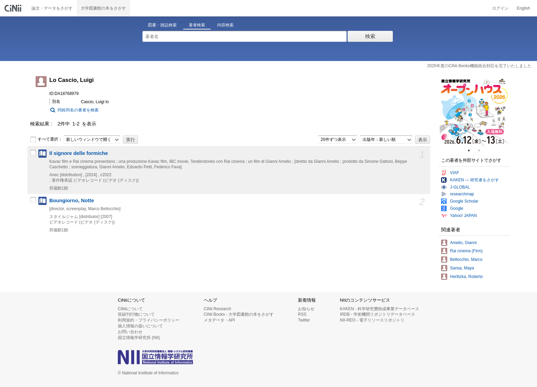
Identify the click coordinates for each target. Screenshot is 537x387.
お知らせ (306, 308)
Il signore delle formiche (78, 153)
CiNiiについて (130, 308)
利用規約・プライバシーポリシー (148, 320)
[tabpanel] (474, 112)
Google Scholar (464, 201)
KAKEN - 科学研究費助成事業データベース (379, 308)
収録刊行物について (136, 314)
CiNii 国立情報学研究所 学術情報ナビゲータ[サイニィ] (13, 8)
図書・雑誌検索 (162, 25)
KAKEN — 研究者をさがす (474, 180)
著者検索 (197, 25)
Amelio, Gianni (463, 242)
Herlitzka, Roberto (466, 276)
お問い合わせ (130, 331)
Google (456, 208)
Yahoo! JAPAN (463, 215)
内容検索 (225, 25)
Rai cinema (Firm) (466, 251)
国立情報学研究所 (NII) (139, 337)
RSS (302, 314)
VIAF (454, 172)
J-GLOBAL (460, 187)
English (523, 8)
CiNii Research (217, 308)
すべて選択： (46, 139)
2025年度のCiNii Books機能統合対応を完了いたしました (479, 65)
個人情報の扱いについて (140, 326)
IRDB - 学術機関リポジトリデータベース (377, 314)
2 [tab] (481, 150)
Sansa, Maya (462, 268)
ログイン (500, 8)
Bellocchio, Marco (466, 259)
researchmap (462, 194)
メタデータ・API (219, 320)
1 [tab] (471, 150)
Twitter (304, 320)
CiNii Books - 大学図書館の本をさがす (239, 314)
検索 (370, 36)
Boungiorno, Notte (71, 200)
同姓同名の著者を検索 (78, 110)
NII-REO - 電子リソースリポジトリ (372, 320)
